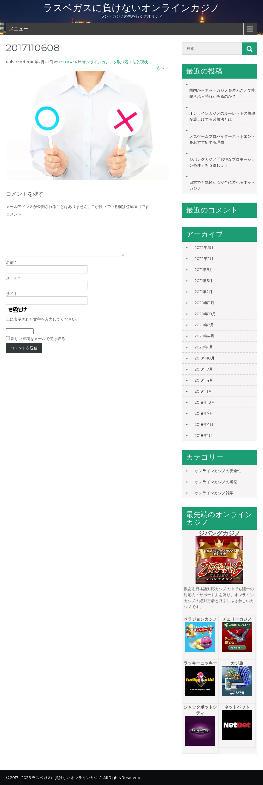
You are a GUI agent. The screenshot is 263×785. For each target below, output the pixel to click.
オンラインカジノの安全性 (218, 470)
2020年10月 (205, 313)
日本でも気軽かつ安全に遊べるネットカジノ (222, 185)
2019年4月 (204, 380)
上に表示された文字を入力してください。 (43, 326)
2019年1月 (203, 391)
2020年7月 (204, 324)
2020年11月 (204, 302)
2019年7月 (204, 369)
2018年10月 (205, 402)
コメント (13, 214)
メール (13, 285)
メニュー (18, 29)
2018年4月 (204, 424)
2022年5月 (204, 247)
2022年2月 (204, 258)
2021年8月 (204, 269)
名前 (11, 269)
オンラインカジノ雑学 (214, 492)
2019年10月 (205, 358)
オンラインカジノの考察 (216, 481)
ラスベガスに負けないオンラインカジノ (131, 7)
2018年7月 (204, 413)
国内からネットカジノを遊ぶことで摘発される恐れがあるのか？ (222, 93)
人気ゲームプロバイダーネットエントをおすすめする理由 (222, 139)
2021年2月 (204, 291)
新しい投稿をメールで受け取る (38, 345)
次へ (163, 67)
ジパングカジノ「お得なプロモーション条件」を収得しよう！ (222, 162)
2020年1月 (204, 347)
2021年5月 (204, 280)
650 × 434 (68, 61)
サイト (12, 300)
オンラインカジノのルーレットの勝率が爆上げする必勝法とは (222, 116)
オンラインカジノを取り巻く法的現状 (115, 61)
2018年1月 (203, 435)
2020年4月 (204, 335)
